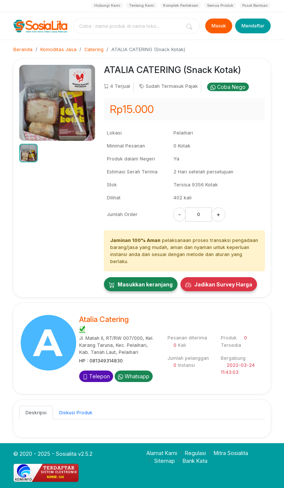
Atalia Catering (104, 319)
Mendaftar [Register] (252, 26)
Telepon (96, 376)
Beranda (23, 49)
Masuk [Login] (219, 26)
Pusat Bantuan (255, 5)
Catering (94, 49)
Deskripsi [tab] (36, 412)
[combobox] (128, 26)
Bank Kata (195, 461)
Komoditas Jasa (58, 49)
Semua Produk (220, 5)
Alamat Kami (161, 453)
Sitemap (164, 461)
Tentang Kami (141, 5)
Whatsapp (133, 376)
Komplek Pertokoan (180, 5)
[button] (28, 153)
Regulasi (195, 453)
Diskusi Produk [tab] (75, 412)
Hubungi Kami (107, 5)
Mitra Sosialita (231, 453)
